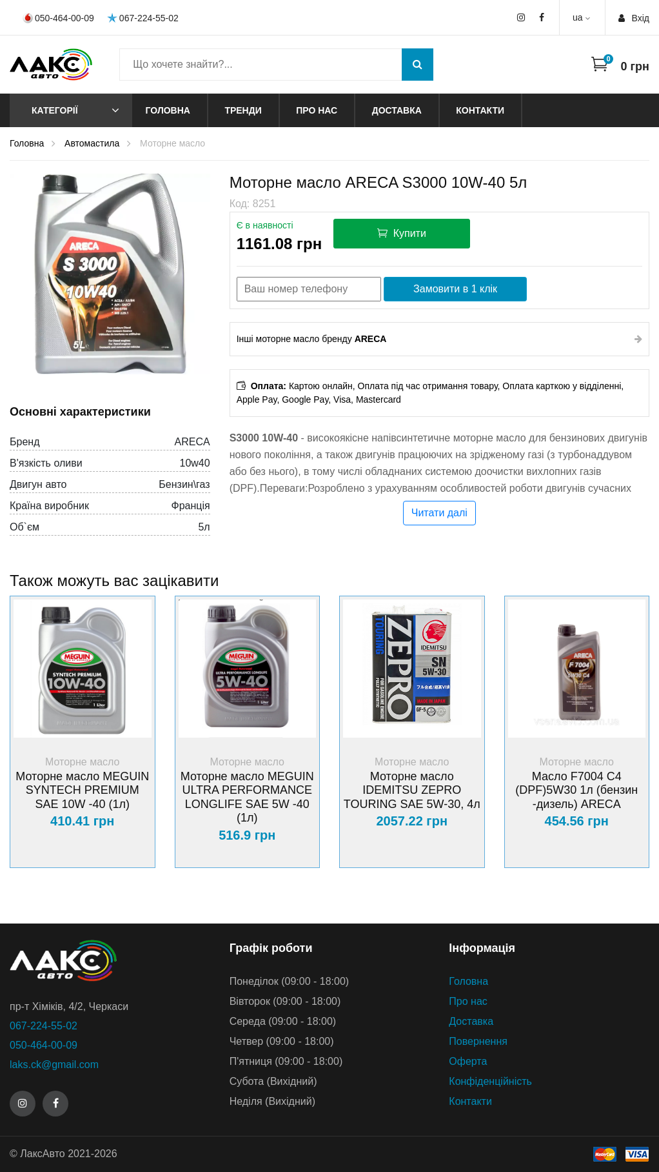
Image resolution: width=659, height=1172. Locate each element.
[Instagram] (22, 1103)
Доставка (397, 110)
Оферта (468, 1061)
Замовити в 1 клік (455, 288)
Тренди (242, 110)
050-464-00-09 (58, 18)
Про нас (316, 110)
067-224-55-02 (143, 17)
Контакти (480, 110)
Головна (168, 110)
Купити (401, 233)
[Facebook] (55, 1103)
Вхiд (633, 18)
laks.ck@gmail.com (54, 1064)
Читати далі (439, 512)
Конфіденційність (490, 1081)
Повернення (478, 1041)
